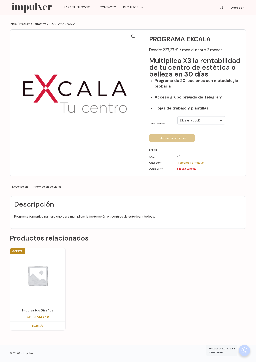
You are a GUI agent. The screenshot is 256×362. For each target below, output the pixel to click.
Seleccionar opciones (172, 138)
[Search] (221, 7)
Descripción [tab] (20, 186)
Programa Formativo (32, 24)
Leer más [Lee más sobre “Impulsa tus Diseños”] (37, 325)
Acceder (237, 7)
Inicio (13, 24)
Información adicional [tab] (47, 186)
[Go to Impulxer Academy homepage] (32, 7)
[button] (133, 36)
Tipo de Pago (157, 123)
